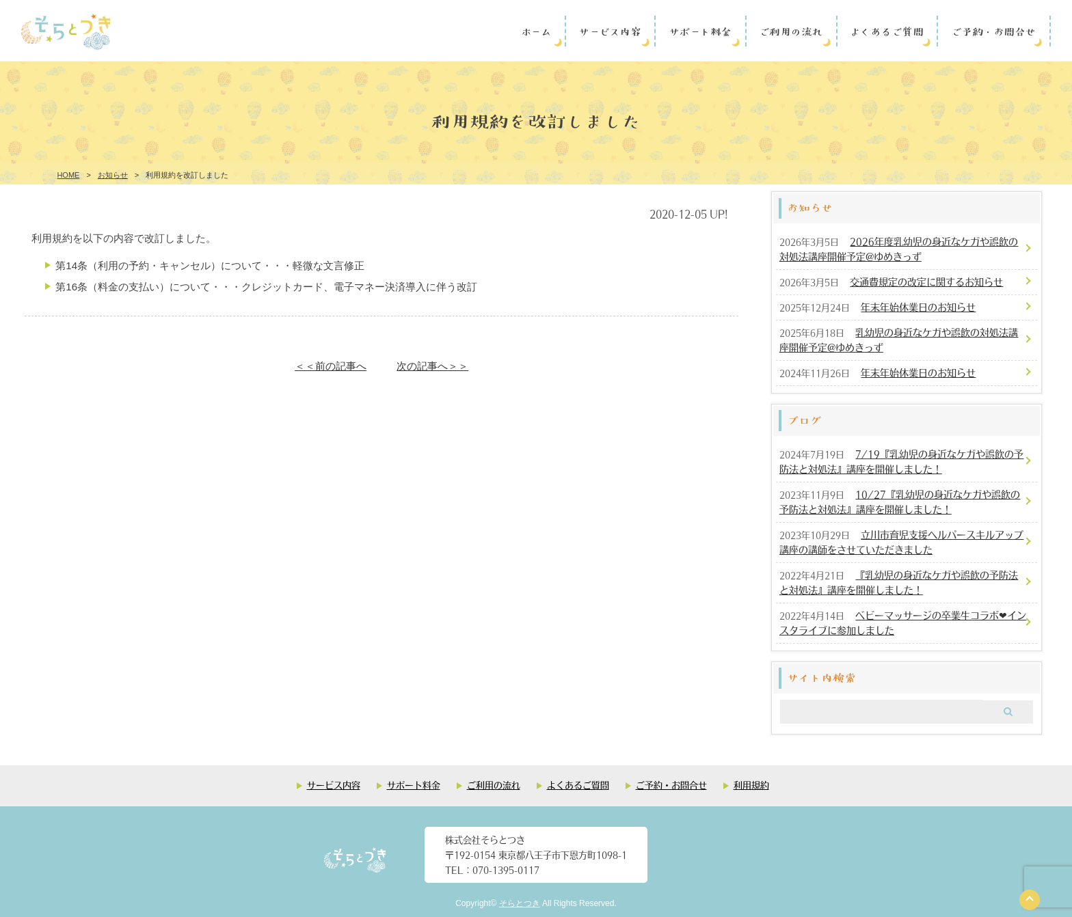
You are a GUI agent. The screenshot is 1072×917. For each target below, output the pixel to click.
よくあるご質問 (887, 31)
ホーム (536, 31)
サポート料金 (700, 31)
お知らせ (113, 175)
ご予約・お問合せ (993, 31)
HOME (68, 175)
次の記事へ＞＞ (432, 366)
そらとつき (519, 903)
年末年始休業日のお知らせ (918, 307)
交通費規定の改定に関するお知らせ (926, 281)
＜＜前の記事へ (330, 366)
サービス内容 (609, 31)
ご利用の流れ (790, 31)
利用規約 (751, 785)
